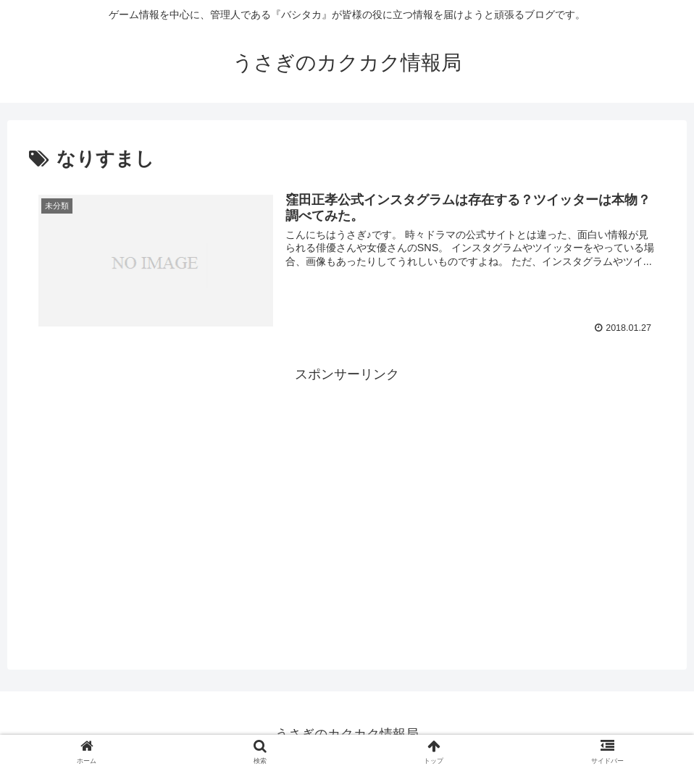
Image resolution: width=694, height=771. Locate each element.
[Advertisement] (347, 488)
